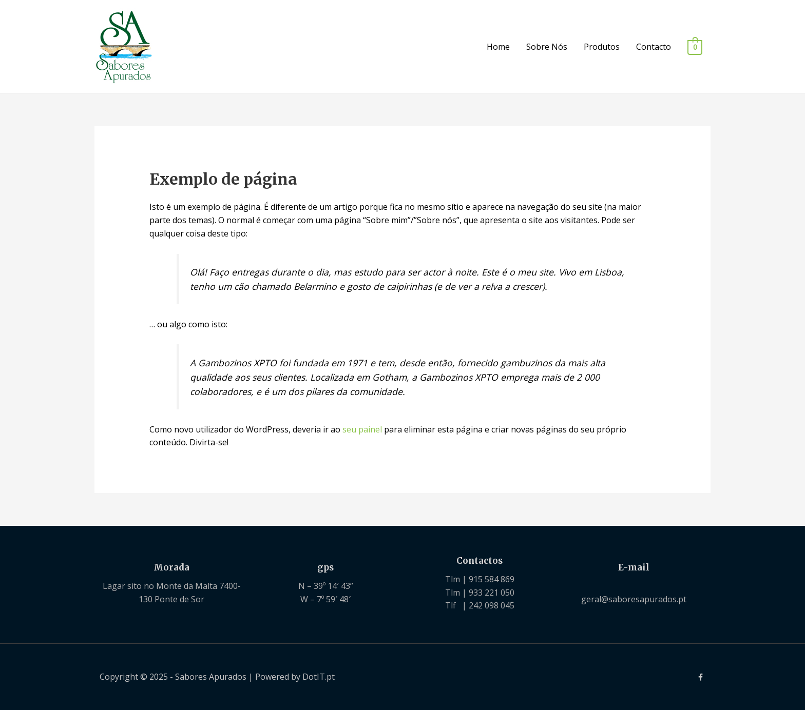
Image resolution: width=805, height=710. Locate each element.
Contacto (653, 46)
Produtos (602, 46)
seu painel (362, 429)
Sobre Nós (546, 46)
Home (498, 46)
